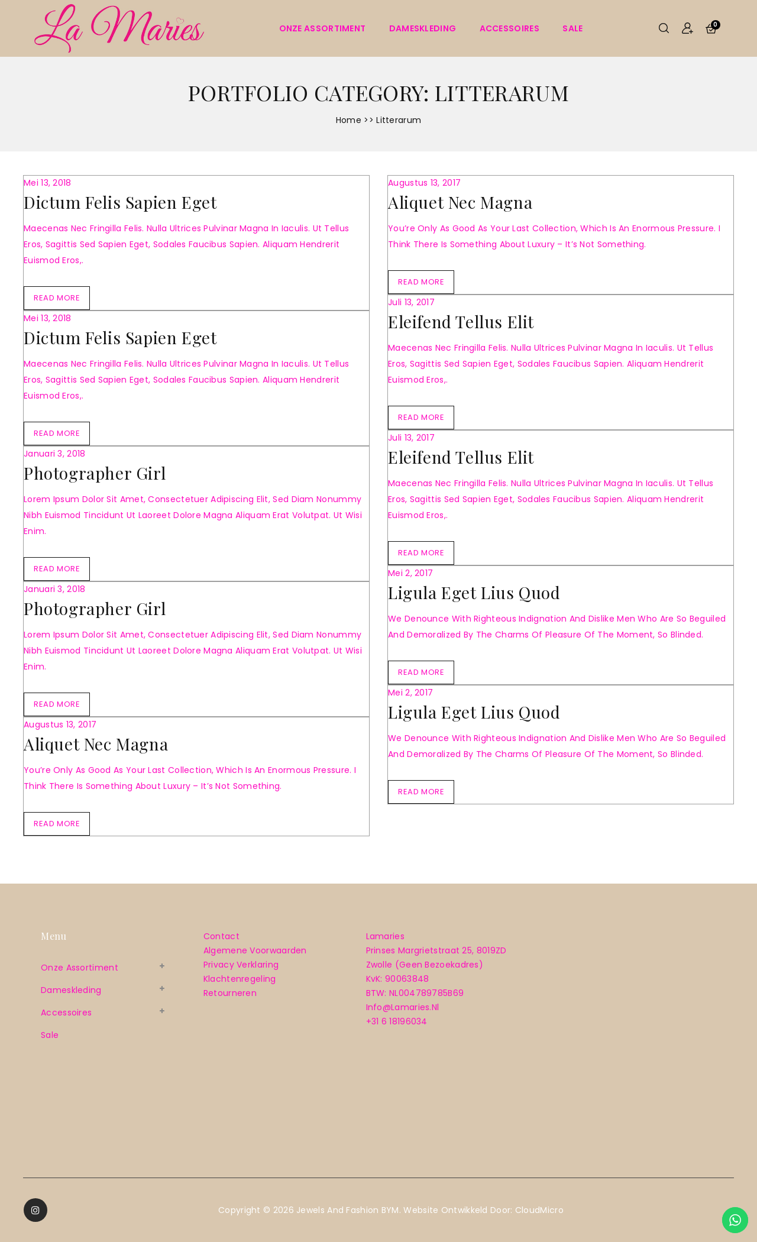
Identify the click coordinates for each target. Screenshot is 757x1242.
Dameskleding (423, 28)
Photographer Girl (95, 473)
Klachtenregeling (239, 979)
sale (572, 28)
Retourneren (230, 993)
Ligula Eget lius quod (474, 592)
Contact (221, 936)
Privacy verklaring (241, 965)
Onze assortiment (322, 28)
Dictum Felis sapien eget (120, 202)
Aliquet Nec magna (96, 744)
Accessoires (509, 28)
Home (348, 120)
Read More (57, 297)
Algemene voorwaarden (255, 950)
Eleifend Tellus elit (461, 321)
